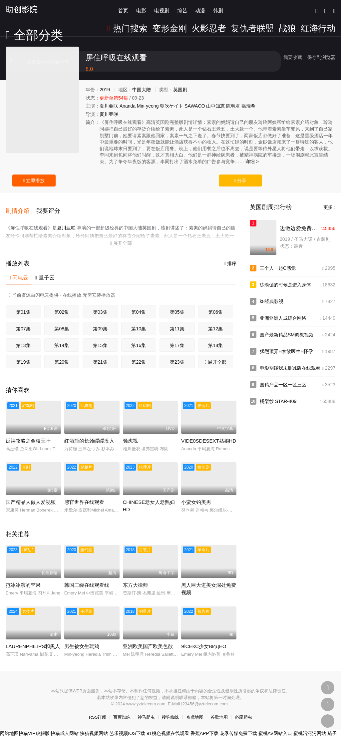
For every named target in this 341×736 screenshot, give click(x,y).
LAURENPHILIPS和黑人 (33, 638)
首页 (123, 10)
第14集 (61, 337)
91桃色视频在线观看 (168, 725)
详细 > (252, 161)
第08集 (61, 321)
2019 (105, 89)
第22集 (138, 354)
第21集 (100, 354)
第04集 (138, 304)
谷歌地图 (219, 709)
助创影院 (22, 9)
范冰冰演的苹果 (23, 577)
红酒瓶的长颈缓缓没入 (89, 433)
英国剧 (180, 89)
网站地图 (9, 725)
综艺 (182, 10)
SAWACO (194, 106)
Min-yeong (148, 106)
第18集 (215, 337)
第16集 (138, 337)
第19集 (23, 354)
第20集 (61, 354)
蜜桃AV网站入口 (275, 725)
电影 (141, 10)
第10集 (138, 321)
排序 (230, 255)
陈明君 (233, 106)
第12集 (215, 321)
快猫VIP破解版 (34, 725)
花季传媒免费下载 (238, 725)
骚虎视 (130, 433)
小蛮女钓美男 (196, 494)
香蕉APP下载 (204, 725)
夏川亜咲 (109, 106)
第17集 (177, 337)
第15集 (100, 337)
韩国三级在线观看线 (86, 577)
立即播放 (34, 180)
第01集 (23, 304)
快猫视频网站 (94, 725)
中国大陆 (141, 89)
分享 (240, 180)
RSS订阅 (98, 709)
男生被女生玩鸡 (81, 638)
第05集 (177, 304)
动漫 (200, 10)
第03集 (100, 304)
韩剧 (218, 10)
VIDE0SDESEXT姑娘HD (208, 433)
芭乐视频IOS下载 (127, 725)
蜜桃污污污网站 (309, 725)
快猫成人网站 (65, 725)
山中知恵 (215, 106)
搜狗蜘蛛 (170, 709)
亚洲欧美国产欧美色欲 (148, 638)
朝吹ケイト (171, 106)
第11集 (177, 321)
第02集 (61, 304)
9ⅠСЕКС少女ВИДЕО (203, 638)
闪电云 (18, 270)
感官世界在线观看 (84, 494)
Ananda (128, 106)
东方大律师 (135, 577)
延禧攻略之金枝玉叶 (28, 433)
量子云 (44, 270)
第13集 (23, 337)
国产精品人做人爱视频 (31, 494)
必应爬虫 (243, 709)
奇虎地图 (194, 709)
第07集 (23, 321)
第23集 (177, 354)
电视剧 (161, 10)
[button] (21, 206)
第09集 (100, 321)
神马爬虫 (146, 709)
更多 (329, 207)
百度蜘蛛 (122, 709)
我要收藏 (292, 57)
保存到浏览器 (321, 57)
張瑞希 (248, 106)
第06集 (215, 304)
